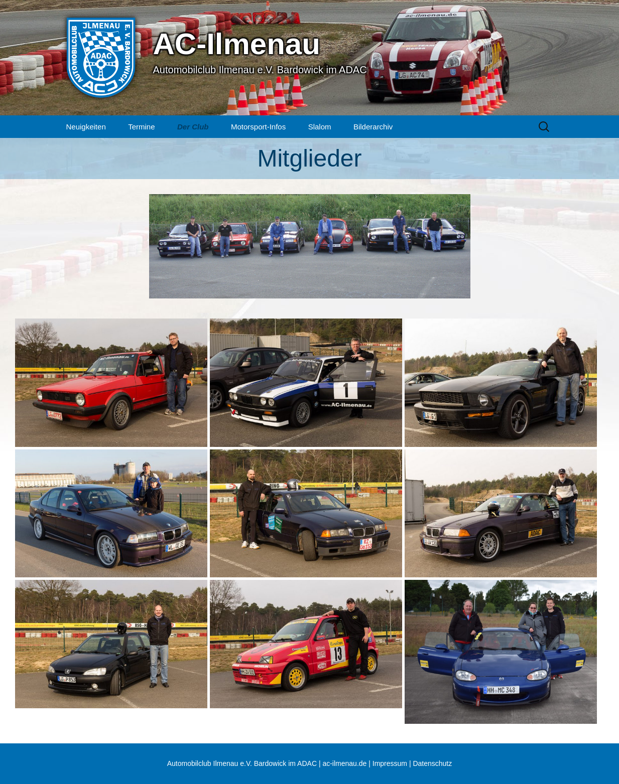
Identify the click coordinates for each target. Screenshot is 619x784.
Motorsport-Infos (258, 126)
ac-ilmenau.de (344, 763)
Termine (141, 126)
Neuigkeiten (86, 126)
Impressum (390, 763)
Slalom (319, 126)
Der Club (193, 126)
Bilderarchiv (373, 126)
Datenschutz (432, 763)
